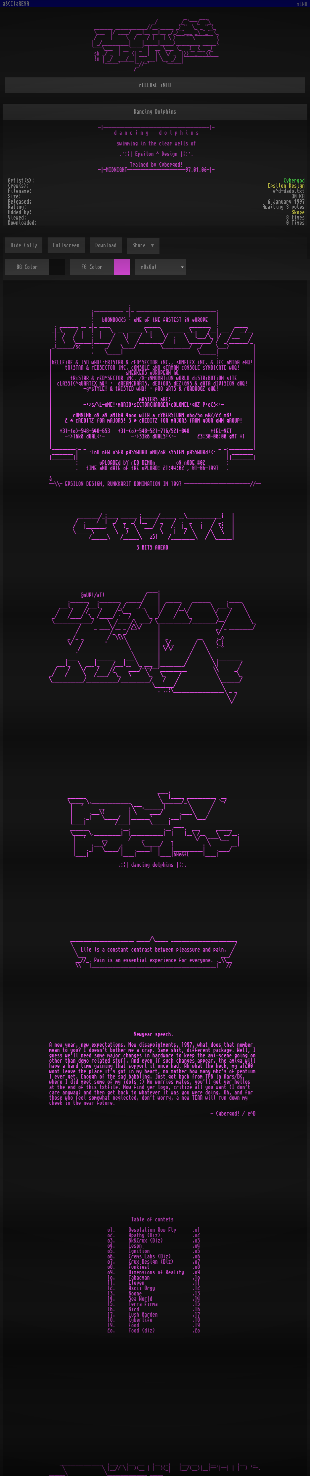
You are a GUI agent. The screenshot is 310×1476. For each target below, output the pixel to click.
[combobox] (160, 267)
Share (140, 245)
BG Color (27, 267)
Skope (298, 212)
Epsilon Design (286, 185)
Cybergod (294, 180)
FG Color (92, 267)
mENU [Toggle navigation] (302, 4)
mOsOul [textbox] (149, 267)
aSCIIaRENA (16, 3)
